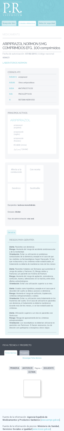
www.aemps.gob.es (50, 404)
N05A (11, 83)
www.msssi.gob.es (41, 413)
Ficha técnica (11, 341)
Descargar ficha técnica (32, 346)
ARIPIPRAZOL (20, 114)
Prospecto (24, 341)
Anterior (23, 356)
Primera (10, 356)
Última (54, 356)
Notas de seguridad (47, 23)
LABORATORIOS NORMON (15, 58)
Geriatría (11, 226)
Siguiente (43, 356)
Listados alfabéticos (27, 23)
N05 (11, 89)
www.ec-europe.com (39, 426)
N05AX (12, 77)
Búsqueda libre (9, 23)
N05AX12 (13, 72)
